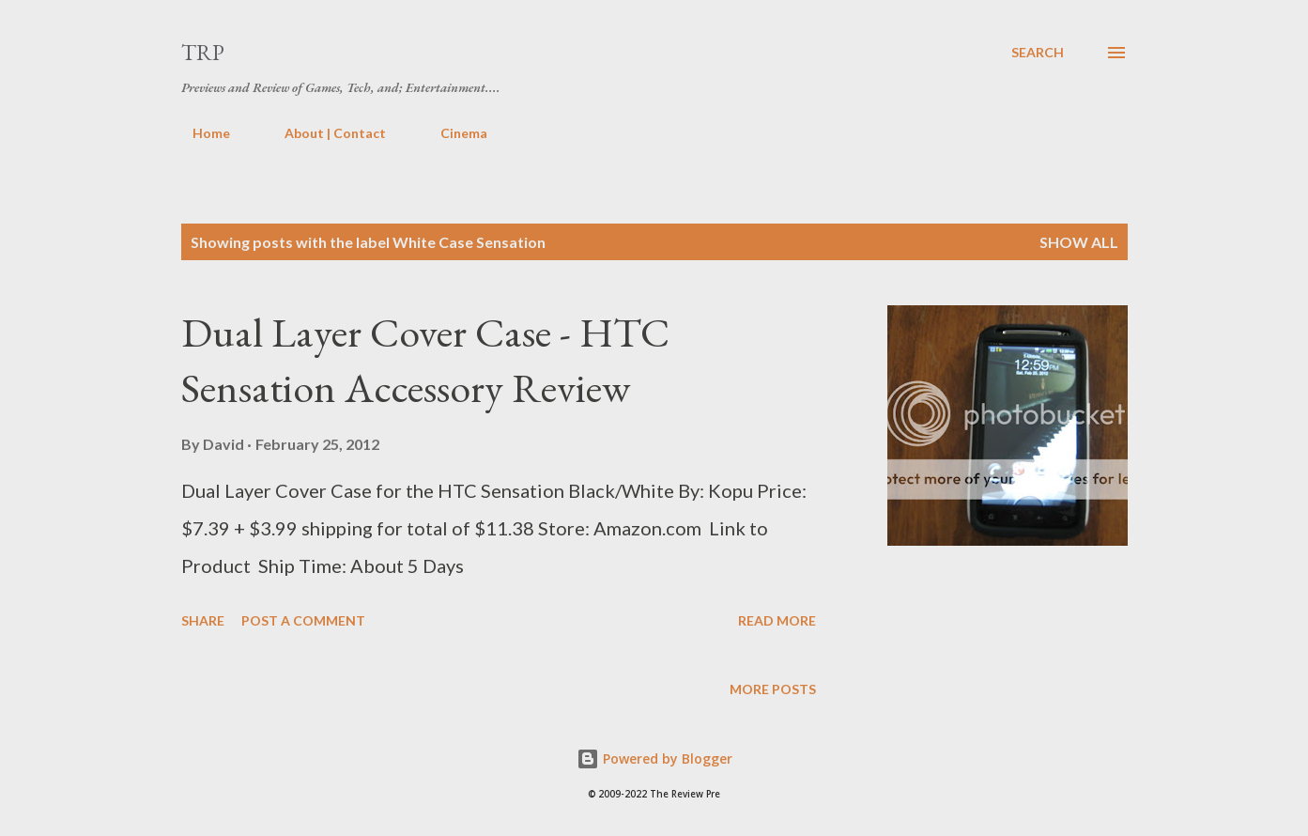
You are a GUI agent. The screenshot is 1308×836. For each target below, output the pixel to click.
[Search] (1037, 52)
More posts (773, 689)
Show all (1078, 242)
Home (200, 133)
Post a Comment (303, 620)
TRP (202, 52)
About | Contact (324, 133)
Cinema (452, 133)
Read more (777, 620)
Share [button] (202, 620)
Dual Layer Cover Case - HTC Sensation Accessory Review (425, 359)
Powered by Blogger (654, 758)
